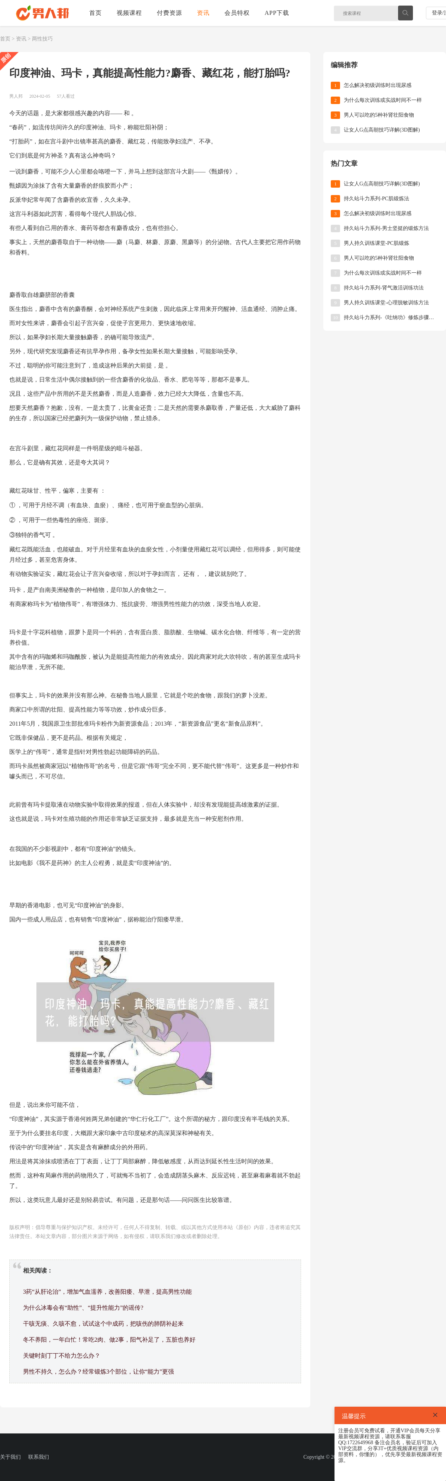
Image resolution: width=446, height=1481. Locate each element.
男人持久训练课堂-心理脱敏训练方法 (386, 302)
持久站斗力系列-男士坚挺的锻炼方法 (386, 228)
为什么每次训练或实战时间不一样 (383, 100)
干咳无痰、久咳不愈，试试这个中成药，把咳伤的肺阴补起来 (103, 1323)
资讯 (203, 13)
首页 (95, 13)
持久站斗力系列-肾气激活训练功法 (384, 288)
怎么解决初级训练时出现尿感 (377, 85)
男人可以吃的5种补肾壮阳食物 (379, 115)
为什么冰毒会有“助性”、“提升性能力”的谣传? (83, 1308)
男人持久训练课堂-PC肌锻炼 (376, 243)
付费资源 (169, 13)
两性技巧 (42, 39)
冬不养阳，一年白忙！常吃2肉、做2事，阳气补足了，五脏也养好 (109, 1339)
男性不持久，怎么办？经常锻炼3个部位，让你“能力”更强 (98, 1371)
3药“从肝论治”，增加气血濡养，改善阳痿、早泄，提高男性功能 (107, 1292)
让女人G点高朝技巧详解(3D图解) (382, 130)
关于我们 (10, 1457)
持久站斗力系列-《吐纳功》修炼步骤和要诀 (391, 317)
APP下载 (277, 13)
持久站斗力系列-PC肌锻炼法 (376, 198)
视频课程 (129, 13)
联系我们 (38, 1457)
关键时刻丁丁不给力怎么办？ (61, 1355)
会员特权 (237, 13)
